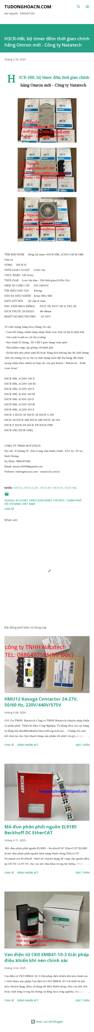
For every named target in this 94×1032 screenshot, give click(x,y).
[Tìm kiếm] (78, 6)
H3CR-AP (45, 488)
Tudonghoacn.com (27, 7)
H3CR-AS (57, 488)
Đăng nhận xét (28, 745)
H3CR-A (18, 488)
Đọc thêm (83, 745)
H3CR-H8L (71, 488)
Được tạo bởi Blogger (47, 1021)
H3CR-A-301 (31, 488)
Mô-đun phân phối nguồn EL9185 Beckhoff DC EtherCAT (40, 830)
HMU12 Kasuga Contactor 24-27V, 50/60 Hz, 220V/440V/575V (41, 702)
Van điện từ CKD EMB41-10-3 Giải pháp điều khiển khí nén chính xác (46, 957)
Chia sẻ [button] (9, 509)
